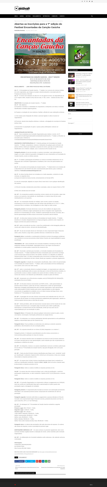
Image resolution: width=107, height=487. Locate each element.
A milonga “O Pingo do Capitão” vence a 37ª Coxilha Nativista (84, 74)
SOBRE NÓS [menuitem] (54, 16)
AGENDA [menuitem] (22, 16)
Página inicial (17, 21)
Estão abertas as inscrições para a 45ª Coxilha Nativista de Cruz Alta (84, 96)
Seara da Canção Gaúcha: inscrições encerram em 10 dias (84, 103)
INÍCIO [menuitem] (16, 16)
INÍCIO (91, 484)
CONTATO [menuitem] (62, 16)
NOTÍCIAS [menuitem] (28, 16)
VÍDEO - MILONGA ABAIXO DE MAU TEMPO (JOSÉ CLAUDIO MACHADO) (83, 81)
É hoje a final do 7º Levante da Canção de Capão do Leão (83, 88)
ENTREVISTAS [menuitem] (46, 16)
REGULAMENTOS (24, 21)
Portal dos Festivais (20, 30)
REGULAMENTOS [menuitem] (37, 16)
